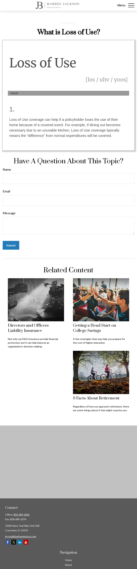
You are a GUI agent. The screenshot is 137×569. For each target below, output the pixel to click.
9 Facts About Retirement (96, 398)
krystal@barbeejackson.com (20, 536)
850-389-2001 (22, 514)
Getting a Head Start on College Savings (94, 328)
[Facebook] (7, 542)
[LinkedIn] (19, 542)
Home (68, 559)
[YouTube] (25, 542)
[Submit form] (11, 245)
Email (6, 191)
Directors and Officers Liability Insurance (28, 328)
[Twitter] (13, 542)
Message (9, 213)
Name (7, 169)
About (68, 564)
